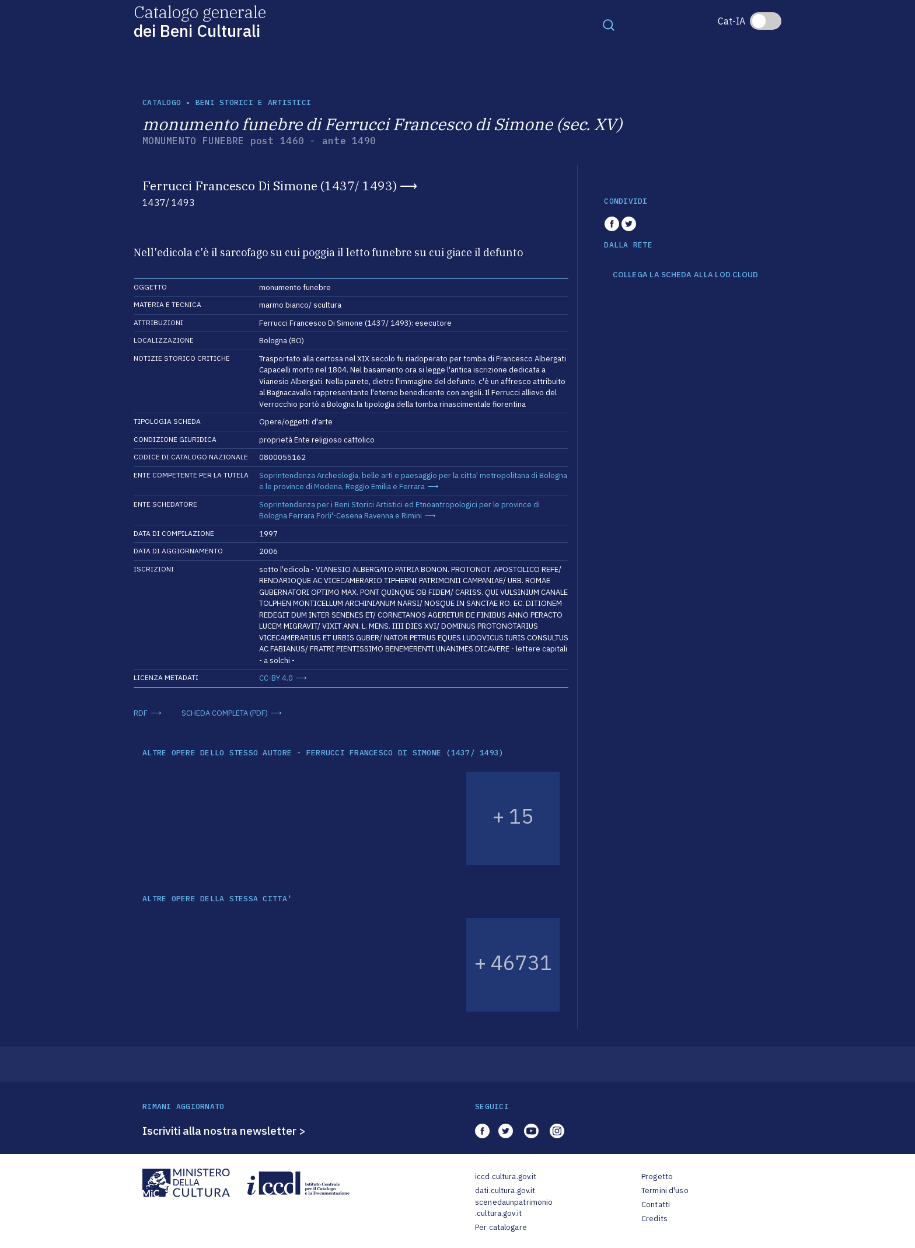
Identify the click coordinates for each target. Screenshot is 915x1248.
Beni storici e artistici (253, 102)
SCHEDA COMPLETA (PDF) (224, 713)
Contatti (655, 1204)
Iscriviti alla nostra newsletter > (224, 1131)
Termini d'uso (665, 1190)
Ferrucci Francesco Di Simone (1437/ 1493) (269, 185)
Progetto (657, 1176)
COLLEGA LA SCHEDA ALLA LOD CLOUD (685, 275)
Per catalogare (501, 1227)
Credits (654, 1218)
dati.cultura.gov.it (505, 1190)
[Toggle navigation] (608, 25)
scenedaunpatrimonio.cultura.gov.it (514, 1208)
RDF (141, 713)
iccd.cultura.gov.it (505, 1176)
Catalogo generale (200, 20)
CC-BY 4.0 (276, 678)
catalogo (161, 102)
